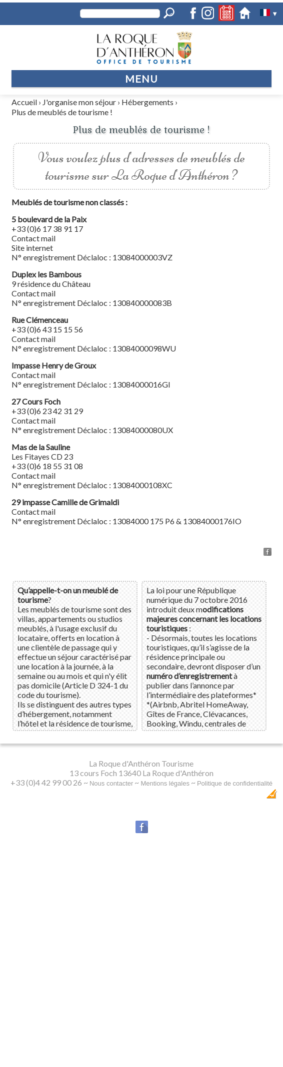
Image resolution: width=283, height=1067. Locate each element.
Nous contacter (111, 783)
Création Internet (246, 796)
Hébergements (148, 102)
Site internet (32, 247)
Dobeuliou (199, 796)
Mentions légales (165, 783)
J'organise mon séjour (79, 102)
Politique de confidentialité (234, 783)
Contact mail (34, 238)
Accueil (24, 102)
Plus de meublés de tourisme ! (62, 112)
